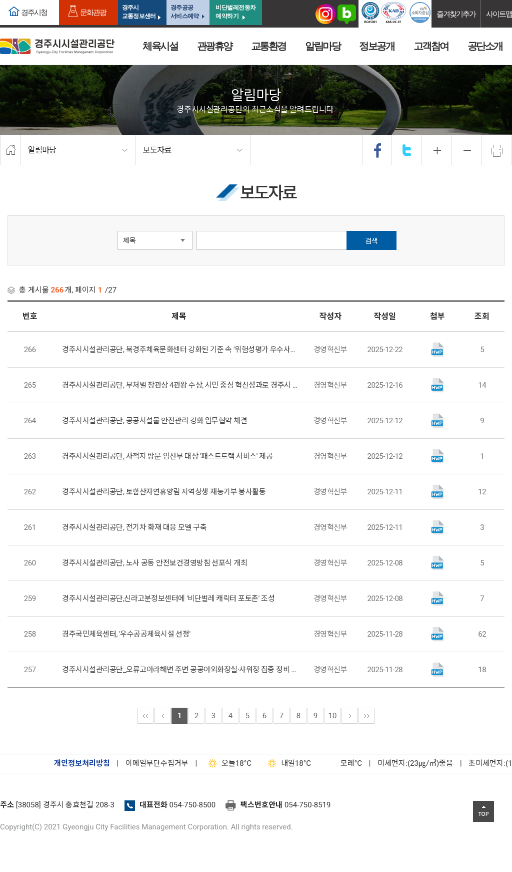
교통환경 (268, 46)
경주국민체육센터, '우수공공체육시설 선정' (126, 634)
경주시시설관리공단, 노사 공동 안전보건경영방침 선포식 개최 (154, 562)
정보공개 (376, 46)
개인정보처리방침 (82, 763)
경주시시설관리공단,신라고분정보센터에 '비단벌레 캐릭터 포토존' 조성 (168, 598)
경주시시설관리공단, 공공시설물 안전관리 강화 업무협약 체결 (154, 420)
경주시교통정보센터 (139, 12)
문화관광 (93, 12)
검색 (371, 241)
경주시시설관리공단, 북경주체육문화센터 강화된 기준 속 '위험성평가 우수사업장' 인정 (181, 349)
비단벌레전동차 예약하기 (236, 12)
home (10, 150)
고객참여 (431, 46)
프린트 (497, 150)
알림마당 (322, 46)
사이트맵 (499, 14)
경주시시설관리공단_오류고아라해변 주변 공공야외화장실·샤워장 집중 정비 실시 (181, 669)
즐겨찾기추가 (456, 14)
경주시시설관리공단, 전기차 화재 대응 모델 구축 (134, 527)
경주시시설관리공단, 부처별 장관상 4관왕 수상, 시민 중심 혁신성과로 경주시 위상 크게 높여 (181, 385)
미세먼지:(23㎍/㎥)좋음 (415, 763)
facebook (377, 150)
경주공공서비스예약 (184, 12)
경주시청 (34, 12)
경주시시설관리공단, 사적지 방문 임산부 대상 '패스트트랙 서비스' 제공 (167, 456)
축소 (467, 150)
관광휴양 (214, 46)
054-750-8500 (193, 804)
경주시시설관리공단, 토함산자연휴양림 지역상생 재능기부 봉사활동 (164, 491)
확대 (437, 150)
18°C (228, 763)
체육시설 (160, 46)
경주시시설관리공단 (57, 46)
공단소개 (485, 46)
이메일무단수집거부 (157, 763)
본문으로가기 (22, 0)
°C (342, 763)
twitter (407, 150)
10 (332, 715)
